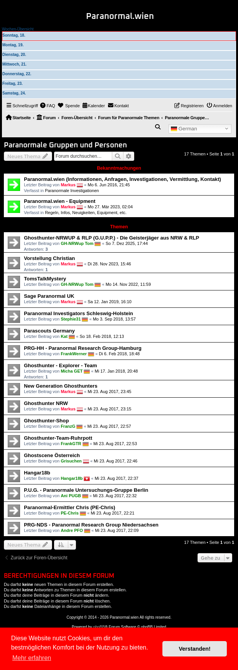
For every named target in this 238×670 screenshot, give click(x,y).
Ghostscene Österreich (52, 455)
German (184, 128)
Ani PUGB (71, 495)
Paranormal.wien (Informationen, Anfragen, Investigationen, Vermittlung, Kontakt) (122, 179)
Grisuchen (71, 461)
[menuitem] (47, 105)
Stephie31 (71, 319)
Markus (68, 184)
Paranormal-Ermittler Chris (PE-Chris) (69, 507)
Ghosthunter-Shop (46, 421)
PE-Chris (69, 513)
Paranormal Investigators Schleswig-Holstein (78, 313)
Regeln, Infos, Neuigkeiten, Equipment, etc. (86, 212)
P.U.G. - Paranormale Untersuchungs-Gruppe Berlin (86, 490)
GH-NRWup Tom (77, 243)
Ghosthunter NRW (46, 403)
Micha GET (72, 371)
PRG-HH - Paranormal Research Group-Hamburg (83, 348)
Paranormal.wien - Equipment (59, 201)
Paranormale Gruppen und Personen (65, 145)
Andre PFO (72, 530)
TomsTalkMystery (45, 279)
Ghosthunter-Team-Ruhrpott (58, 438)
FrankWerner (74, 353)
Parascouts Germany (49, 331)
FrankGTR (71, 443)
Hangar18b (37, 473)
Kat (64, 336)
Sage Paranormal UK (49, 296)
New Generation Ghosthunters (61, 386)
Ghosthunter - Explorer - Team (60, 365)
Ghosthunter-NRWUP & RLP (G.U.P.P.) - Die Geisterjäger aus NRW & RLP (111, 238)
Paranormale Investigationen (72, 190)
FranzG (68, 426)
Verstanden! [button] (195, 649)
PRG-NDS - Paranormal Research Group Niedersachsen (91, 525)
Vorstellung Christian (49, 258)
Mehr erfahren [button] (31, 658)
